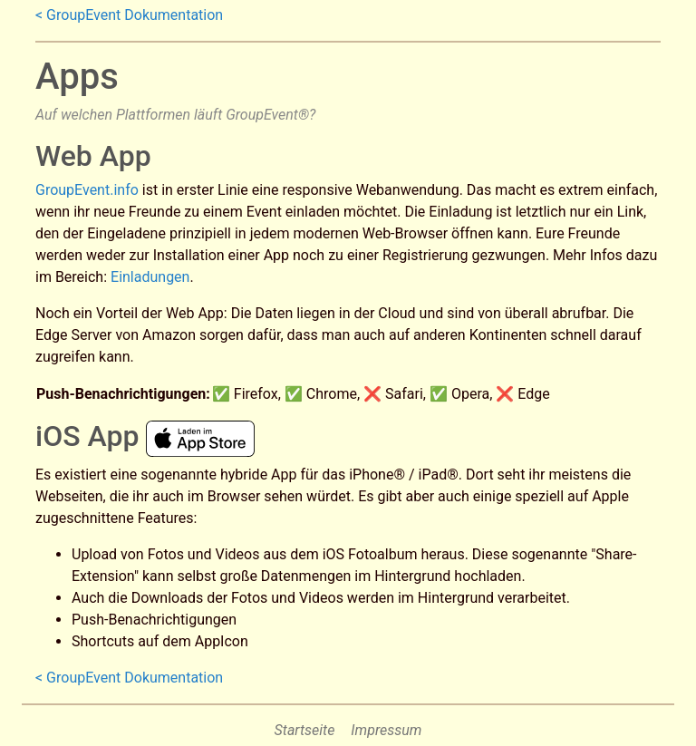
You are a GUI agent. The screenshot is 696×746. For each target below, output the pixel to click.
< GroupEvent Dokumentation (129, 15)
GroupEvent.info (87, 190)
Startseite (305, 730)
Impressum (386, 730)
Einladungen (150, 277)
